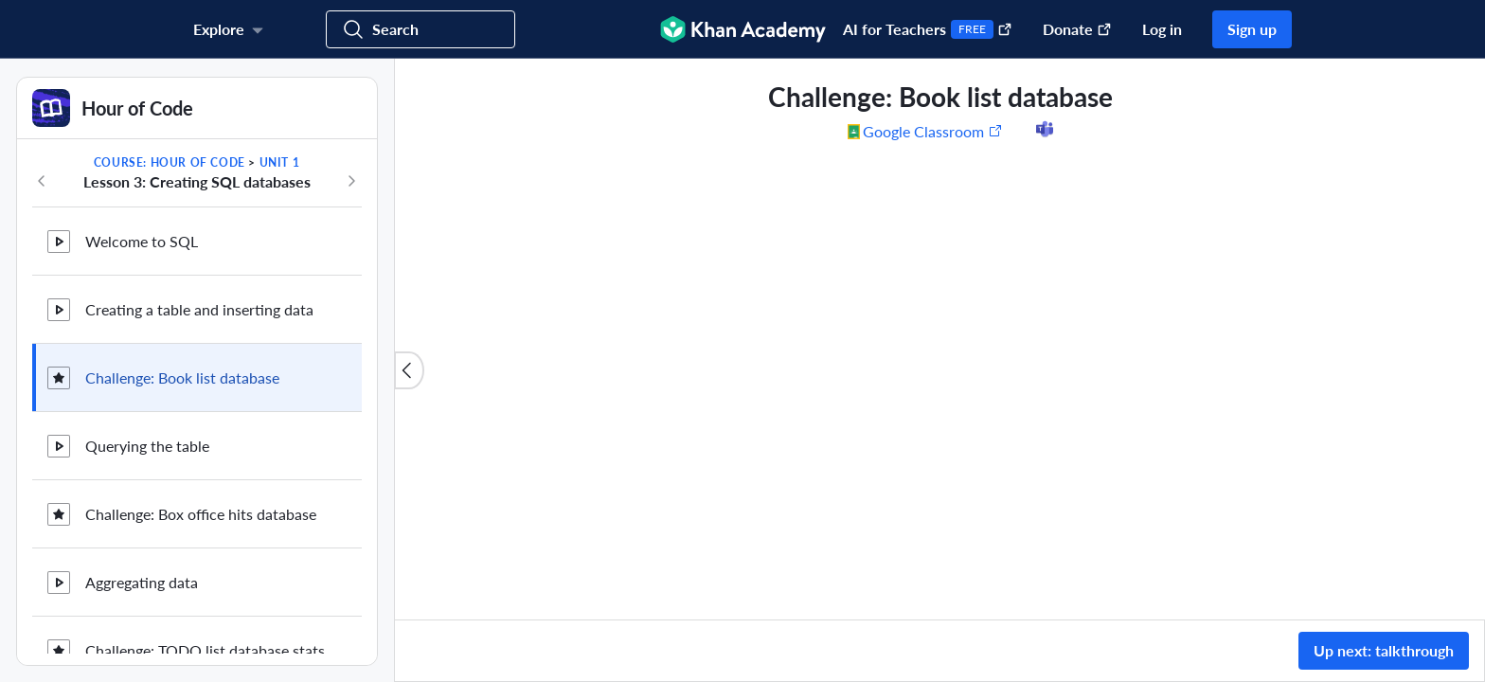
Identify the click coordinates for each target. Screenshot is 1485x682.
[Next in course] (351, 181)
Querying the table (147, 446)
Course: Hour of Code (169, 162)
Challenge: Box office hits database (200, 514)
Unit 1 (279, 162)
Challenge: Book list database (182, 377)
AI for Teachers (927, 29)
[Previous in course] (41, 181)
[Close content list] (409, 370)
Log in (1162, 29)
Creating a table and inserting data (199, 309)
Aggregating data (141, 582)
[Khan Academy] (743, 29)
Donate (1077, 29)
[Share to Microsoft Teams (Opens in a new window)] (1044, 130)
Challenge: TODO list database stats (205, 650)
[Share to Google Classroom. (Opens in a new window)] (861, 130)
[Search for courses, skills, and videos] (420, 29)
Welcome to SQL (141, 241)
